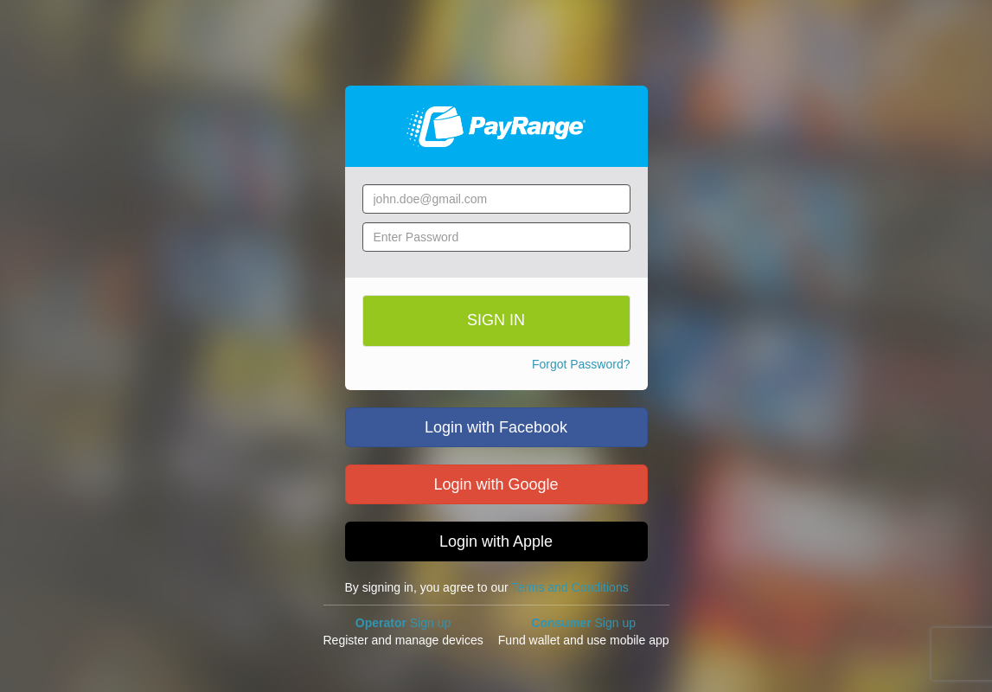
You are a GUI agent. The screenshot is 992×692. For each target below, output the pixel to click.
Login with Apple (496, 541)
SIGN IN (496, 320)
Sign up (403, 623)
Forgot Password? (581, 364)
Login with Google (495, 484)
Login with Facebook (496, 427)
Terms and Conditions (569, 587)
